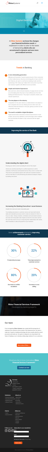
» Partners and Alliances (20, 413)
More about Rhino (23, 345)
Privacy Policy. (28, 439)
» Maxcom (17, 417)
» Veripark (17, 422)
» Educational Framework (10, 398)
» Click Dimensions (19, 416)
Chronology (17, 400)
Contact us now (24, 367)
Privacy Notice (29, 449)
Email (15, 434)
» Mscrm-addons (18, 419)
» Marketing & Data (8, 400)
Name (15, 430)
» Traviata (17, 421)
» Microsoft (17, 414)
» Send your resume (19, 403)
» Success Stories (10, 414)
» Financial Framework (9, 397)
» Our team (17, 398)
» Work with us (18, 402)
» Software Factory (8, 402)
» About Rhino (18, 397)
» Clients (8, 413)
